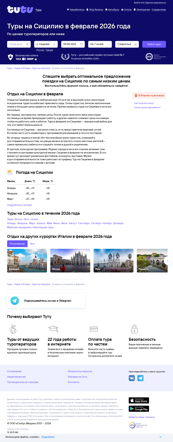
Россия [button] (40, 50)
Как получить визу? (144, 103)
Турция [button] (49, 50)
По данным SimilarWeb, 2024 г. (85, 58)
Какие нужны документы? (147, 107)
